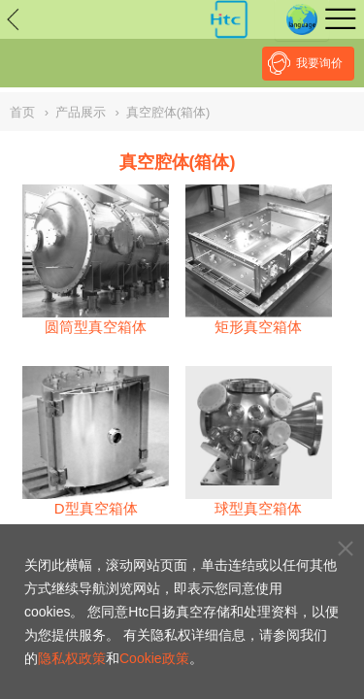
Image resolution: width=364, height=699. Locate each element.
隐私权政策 (72, 658)
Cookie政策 (154, 658)
